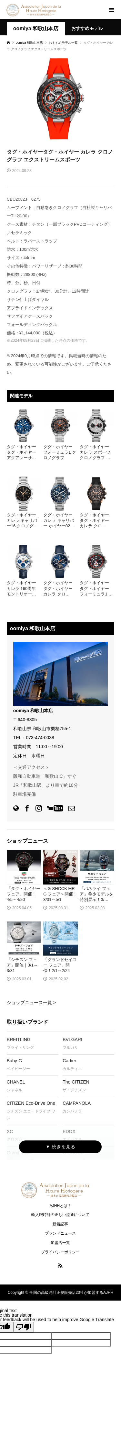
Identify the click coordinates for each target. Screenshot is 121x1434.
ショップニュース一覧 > (31, 1002)
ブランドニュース (60, 1233)
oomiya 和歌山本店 (35, 28)
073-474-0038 (40, 737)
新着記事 (60, 1224)
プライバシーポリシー (60, 1252)
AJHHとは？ (60, 1205)
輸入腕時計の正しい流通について (60, 1214)
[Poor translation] (23, 1327)
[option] (60, 99)
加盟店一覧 (60, 1242)
